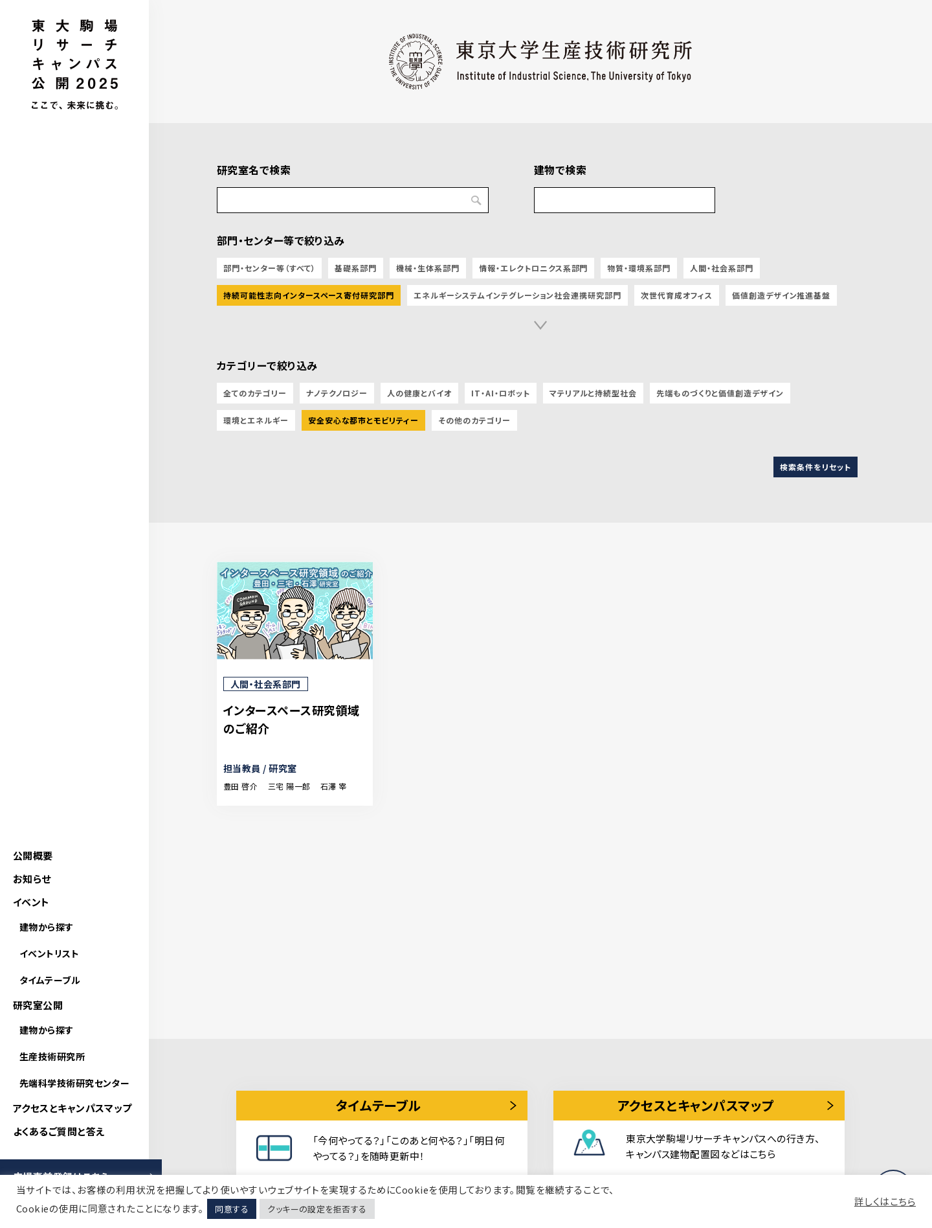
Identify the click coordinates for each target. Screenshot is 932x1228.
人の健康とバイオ (419, 392)
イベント (31, 902)
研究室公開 (38, 1005)
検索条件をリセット (815, 466)
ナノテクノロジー (337, 392)
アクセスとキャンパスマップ (72, 1108)
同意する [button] (232, 1209)
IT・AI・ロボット (500, 392)
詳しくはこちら (885, 1201)
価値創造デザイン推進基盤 (781, 295)
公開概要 (33, 855)
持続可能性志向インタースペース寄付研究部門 (308, 295)
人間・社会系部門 (721, 267)
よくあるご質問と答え (59, 1131)
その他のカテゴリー (474, 420)
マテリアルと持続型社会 (593, 392)
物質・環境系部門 (639, 267)
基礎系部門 (356, 267)
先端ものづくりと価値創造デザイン (719, 392)
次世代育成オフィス (677, 295)
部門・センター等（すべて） (269, 267)
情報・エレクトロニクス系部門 (533, 267)
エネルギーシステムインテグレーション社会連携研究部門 (517, 295)
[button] (540, 325)
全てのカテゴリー (255, 392)
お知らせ (32, 878)
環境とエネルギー (256, 420)
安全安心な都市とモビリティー (363, 420)
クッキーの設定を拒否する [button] (316, 1209)
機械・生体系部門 (428, 267)
